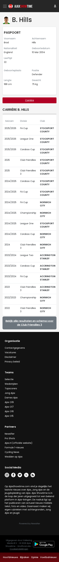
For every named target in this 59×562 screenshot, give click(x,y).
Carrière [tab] (29, 100)
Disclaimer (10, 357)
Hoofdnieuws (10, 557)
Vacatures (10, 352)
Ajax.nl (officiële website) (18, 443)
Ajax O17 (9, 406)
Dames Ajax (11, 397)
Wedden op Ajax (13, 456)
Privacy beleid (12, 361)
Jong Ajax (10, 393)
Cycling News (12, 452)
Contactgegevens (15, 347)
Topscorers (11, 388)
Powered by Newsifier (29, 523)
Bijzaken (24, 557)
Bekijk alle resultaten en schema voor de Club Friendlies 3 (29, 323)
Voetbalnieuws (48, 557)
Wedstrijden (11, 383)
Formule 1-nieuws (14, 447)
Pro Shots (10, 438)
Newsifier (9, 433)
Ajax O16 (9, 411)
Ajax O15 (9, 416)
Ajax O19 (9, 402)
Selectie (9, 379)
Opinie (34, 557)
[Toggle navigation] (5, 6)
